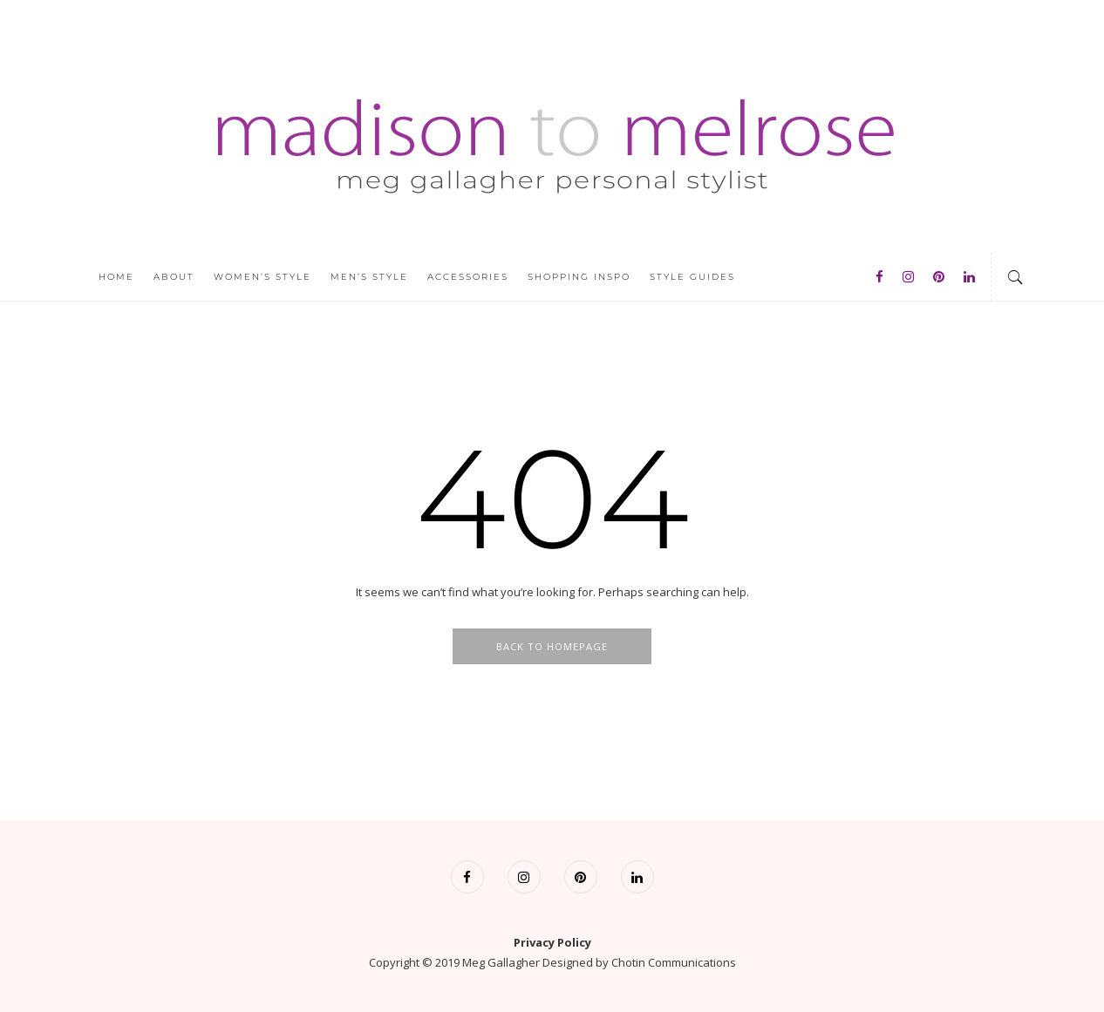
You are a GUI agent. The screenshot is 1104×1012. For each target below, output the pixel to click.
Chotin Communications (673, 962)
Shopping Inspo (579, 276)
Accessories (467, 276)
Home (116, 276)
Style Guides (692, 276)
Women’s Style (262, 276)
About (173, 276)
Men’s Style (369, 276)
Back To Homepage (552, 646)
